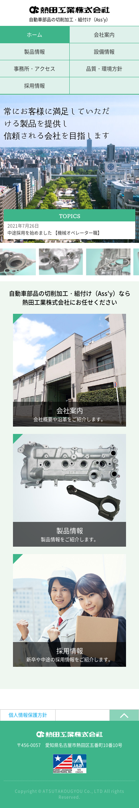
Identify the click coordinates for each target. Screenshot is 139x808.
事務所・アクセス (34, 68)
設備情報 (104, 51)
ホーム (34, 34)
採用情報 (34, 85)
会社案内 (104, 34)
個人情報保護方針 (28, 714)
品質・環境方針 (104, 68)
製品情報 (34, 51)
